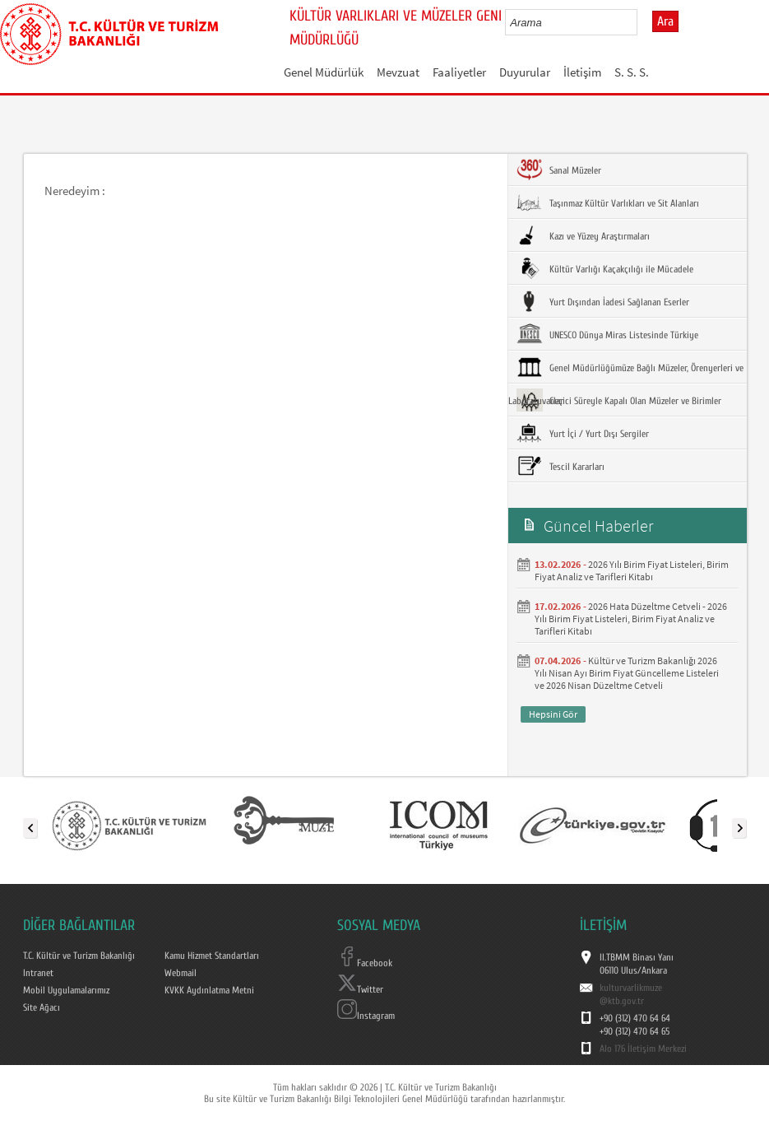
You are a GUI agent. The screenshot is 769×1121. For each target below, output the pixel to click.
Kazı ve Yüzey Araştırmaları (583, 235)
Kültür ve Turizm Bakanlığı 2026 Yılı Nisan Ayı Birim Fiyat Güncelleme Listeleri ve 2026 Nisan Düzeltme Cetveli (627, 672)
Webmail (180, 973)
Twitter (360, 989)
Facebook (364, 963)
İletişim (582, 72)
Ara (665, 21)
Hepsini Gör (553, 714)
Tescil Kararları (561, 465)
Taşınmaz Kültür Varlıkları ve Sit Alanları (608, 202)
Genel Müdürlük (324, 72)
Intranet (38, 973)
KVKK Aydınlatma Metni (209, 990)
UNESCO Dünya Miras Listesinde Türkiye (607, 334)
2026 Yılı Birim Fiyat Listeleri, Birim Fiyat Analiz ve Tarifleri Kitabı (632, 570)
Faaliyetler (459, 72)
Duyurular (524, 72)
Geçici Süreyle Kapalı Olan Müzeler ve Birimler (619, 400)
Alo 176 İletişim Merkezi (643, 1048)
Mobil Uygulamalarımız (66, 990)
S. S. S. (631, 72)
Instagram (366, 1015)
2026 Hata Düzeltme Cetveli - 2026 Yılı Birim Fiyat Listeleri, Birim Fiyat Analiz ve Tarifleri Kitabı (631, 618)
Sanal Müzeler (559, 169)
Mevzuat (398, 72)
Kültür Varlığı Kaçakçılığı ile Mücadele (605, 268)
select (642, 22)
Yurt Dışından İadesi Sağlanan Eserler (603, 301)
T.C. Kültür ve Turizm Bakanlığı (79, 955)
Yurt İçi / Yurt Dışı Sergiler (583, 432)
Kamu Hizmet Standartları (211, 955)
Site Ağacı (41, 1007)
